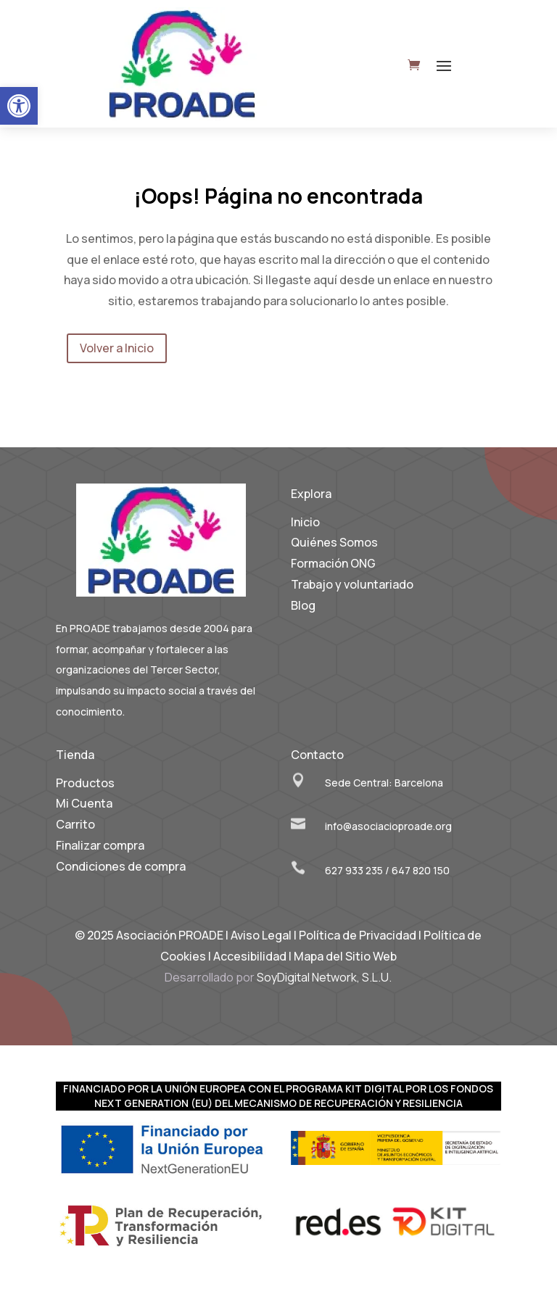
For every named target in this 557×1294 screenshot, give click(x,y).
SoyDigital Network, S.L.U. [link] (324, 977)
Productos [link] (85, 783)
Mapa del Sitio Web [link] (345, 956)
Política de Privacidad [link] (357, 935)
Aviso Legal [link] (261, 935)
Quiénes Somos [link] (334, 542)
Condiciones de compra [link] (121, 866)
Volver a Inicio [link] (117, 348)
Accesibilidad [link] (249, 956)
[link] (19, 106)
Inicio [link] (305, 522)
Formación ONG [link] (333, 563)
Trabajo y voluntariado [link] (352, 584)
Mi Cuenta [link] (84, 803)
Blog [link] (303, 605)
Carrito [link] (75, 824)
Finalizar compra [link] (100, 845)
